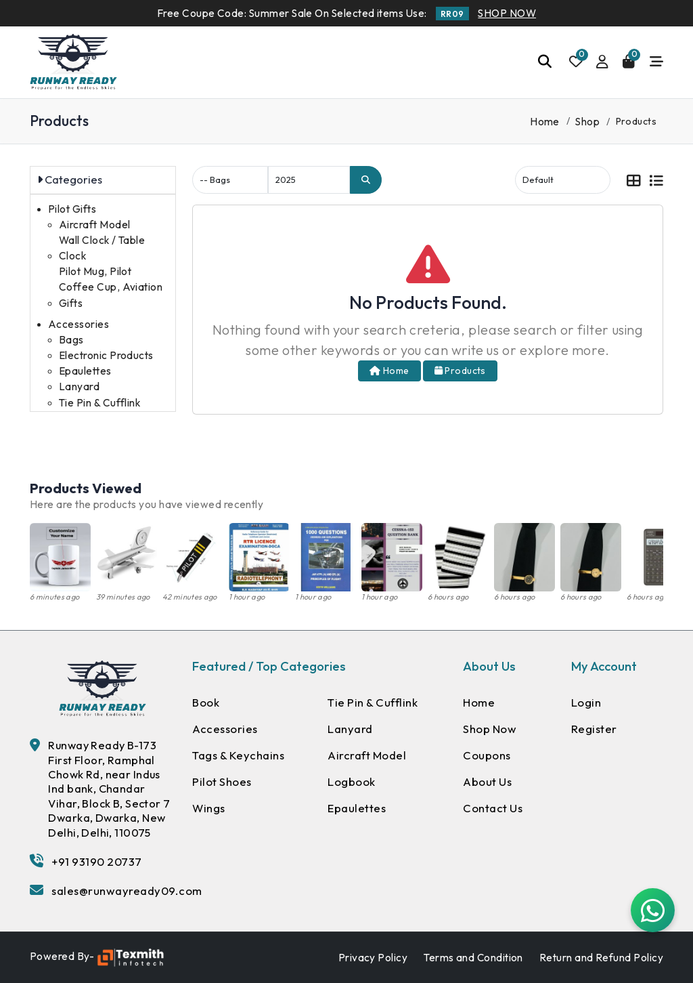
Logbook (352, 783)
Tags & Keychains (239, 756)
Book (205, 703)
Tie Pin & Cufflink (99, 402)
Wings (209, 809)
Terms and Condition (473, 957)
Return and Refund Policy (601, 957)
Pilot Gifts (72, 209)
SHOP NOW (507, 13)
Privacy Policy (372, 957)
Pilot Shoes (222, 783)
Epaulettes (85, 370)
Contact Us (493, 809)
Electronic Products (106, 355)
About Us (488, 783)
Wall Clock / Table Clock (102, 248)
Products (460, 370)
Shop (587, 120)
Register (594, 729)
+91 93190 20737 (97, 861)
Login (586, 703)
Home (545, 120)
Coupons (487, 756)
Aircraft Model (95, 224)
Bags (71, 339)
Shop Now (490, 729)
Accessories (78, 324)
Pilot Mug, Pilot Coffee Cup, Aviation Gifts (110, 287)
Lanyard (79, 386)
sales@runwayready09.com (127, 890)
